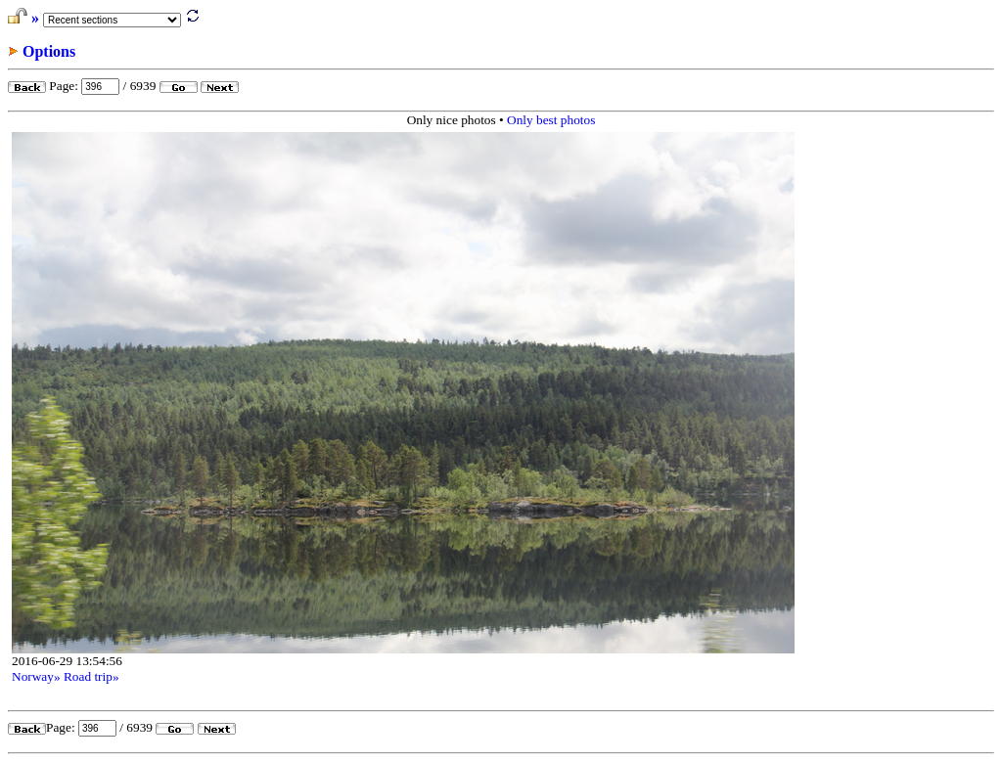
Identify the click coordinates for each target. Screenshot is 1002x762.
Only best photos (551, 119)
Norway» (36, 676)
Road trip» (91, 676)
